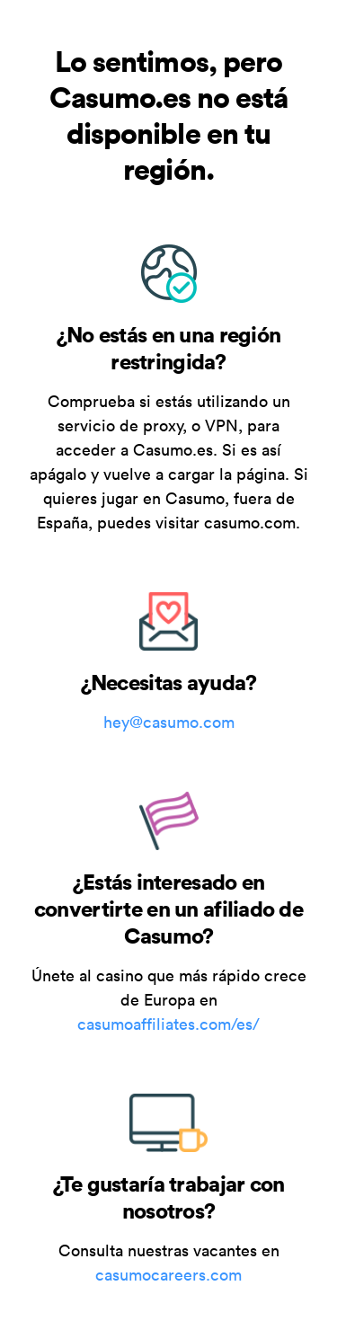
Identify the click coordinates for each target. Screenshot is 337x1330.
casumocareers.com (168, 1274)
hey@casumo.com (169, 722)
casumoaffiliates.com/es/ (168, 1024)
